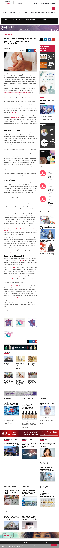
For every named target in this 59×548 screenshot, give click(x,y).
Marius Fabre (22, 228)
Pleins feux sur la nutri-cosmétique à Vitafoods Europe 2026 (8, 382)
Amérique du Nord (18, 19)
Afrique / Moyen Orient (8, 22)
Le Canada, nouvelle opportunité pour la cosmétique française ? (47, 254)
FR (18, 3)
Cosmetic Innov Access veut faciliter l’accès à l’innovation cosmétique (47, 469)
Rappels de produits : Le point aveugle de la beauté (11, 403)
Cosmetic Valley (14, 112)
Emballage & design (9, 486)
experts (26, 12)
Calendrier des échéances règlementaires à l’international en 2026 (47, 227)
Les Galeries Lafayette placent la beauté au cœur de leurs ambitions (8, 365)
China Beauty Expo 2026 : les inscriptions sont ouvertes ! (47, 102)
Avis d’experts (8, 398)
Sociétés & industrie (8, 34)
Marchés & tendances (10, 439)
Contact (19, 541)
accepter (53, 545)
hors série (43, 12)
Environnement (26, 486)
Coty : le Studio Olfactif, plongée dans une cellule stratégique (31, 365)
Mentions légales (45, 541)
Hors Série (43, 398)
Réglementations (27, 439)
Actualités (11, 12)
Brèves (24, 510)
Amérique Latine (30, 19)
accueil (4, 12)
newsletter (36, 541)
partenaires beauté (35, 12)
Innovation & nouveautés (47, 486)
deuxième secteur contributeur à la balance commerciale (16, 92)
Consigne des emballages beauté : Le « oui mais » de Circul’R (32, 382)
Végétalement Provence (9, 225)
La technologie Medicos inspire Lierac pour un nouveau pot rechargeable (29, 516)
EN (21, 3)
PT (23, 3)
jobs (19, 12)
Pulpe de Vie (18, 225)
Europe (7, 19)
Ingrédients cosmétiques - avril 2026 (47, 403)
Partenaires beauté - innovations (45, 48)
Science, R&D (43, 439)
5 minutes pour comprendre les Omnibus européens (47, 241)
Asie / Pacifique (42, 19)
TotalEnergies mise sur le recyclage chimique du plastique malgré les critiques (29, 492)
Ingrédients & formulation (44, 463)
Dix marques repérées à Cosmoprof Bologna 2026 (11, 444)
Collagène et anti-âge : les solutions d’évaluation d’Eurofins (47, 445)
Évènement (4, 14)
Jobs (41, 166)
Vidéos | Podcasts (52, 12)
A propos (12, 541)
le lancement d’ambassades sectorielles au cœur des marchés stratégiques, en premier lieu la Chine (20, 276)
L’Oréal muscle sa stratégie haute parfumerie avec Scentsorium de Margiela (47, 492)
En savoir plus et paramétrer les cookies (13, 546)
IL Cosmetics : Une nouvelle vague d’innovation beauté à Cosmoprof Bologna (28, 406)
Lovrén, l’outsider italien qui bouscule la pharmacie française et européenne (20, 365)
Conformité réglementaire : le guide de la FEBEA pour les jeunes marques (20, 382)
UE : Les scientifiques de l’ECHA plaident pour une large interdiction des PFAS (29, 445)
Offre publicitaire (27, 541)
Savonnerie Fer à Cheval (13, 228)
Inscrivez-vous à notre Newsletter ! (27, 8)
